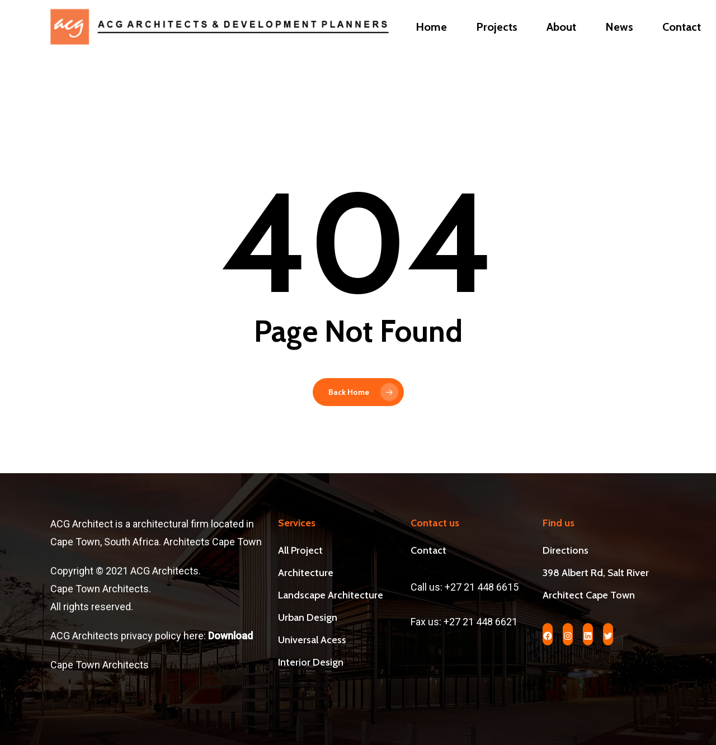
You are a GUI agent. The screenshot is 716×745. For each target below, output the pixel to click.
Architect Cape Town (589, 595)
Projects (496, 44)
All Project (300, 550)
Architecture (305, 573)
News (619, 44)
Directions (565, 550)
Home (431, 44)
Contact (681, 44)
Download (231, 636)
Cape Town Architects (99, 665)
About (561, 44)
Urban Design (307, 617)
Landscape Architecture (330, 595)
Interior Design (310, 662)
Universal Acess (312, 640)
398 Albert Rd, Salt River (596, 573)
